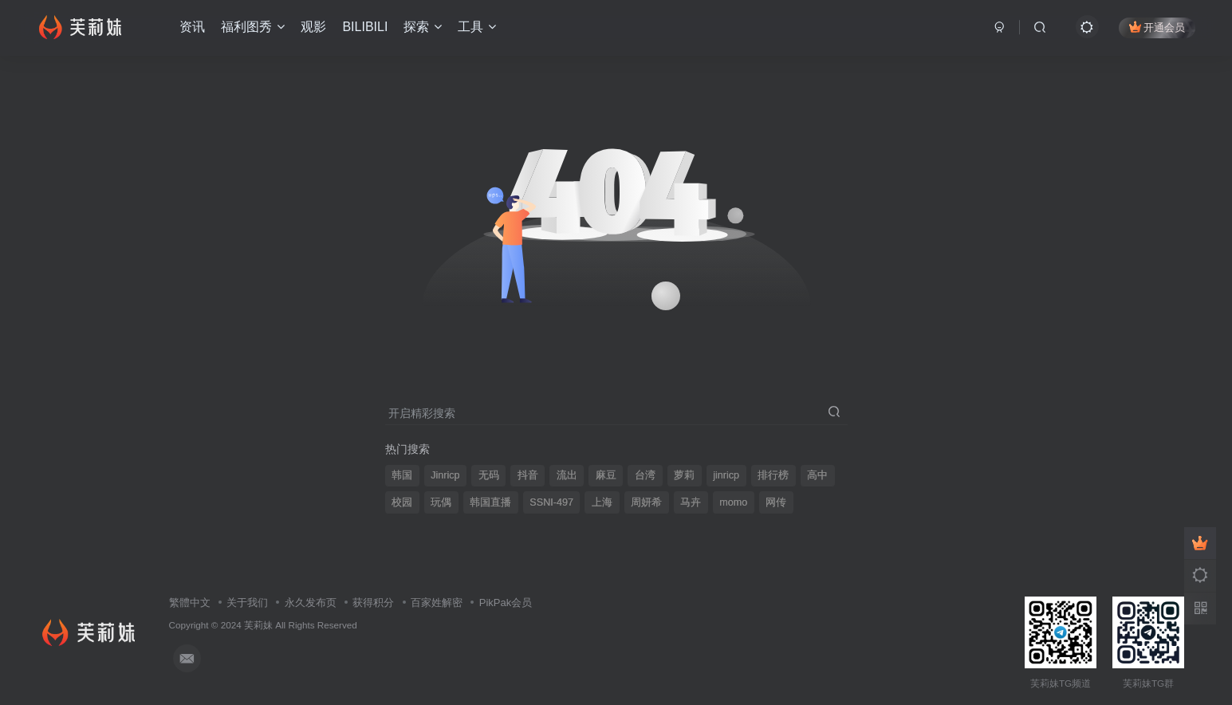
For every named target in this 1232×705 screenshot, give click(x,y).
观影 (313, 26)
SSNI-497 (551, 502)
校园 (402, 502)
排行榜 (773, 475)
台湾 (645, 475)
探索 (422, 26)
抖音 (528, 475)
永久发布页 (311, 603)
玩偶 (441, 502)
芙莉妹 (258, 625)
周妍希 (646, 502)
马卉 (690, 502)
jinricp (726, 475)
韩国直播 (490, 502)
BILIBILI (365, 26)
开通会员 (1157, 27)
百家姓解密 (436, 603)
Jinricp (445, 475)
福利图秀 (253, 26)
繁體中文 (190, 603)
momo (733, 502)
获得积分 (373, 603)
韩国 (402, 475)
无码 (488, 475)
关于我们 (247, 603)
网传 (776, 502)
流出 (567, 475)
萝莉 (684, 475)
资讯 (192, 26)
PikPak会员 (505, 603)
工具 (477, 26)
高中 (817, 475)
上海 (602, 502)
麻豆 (606, 475)
